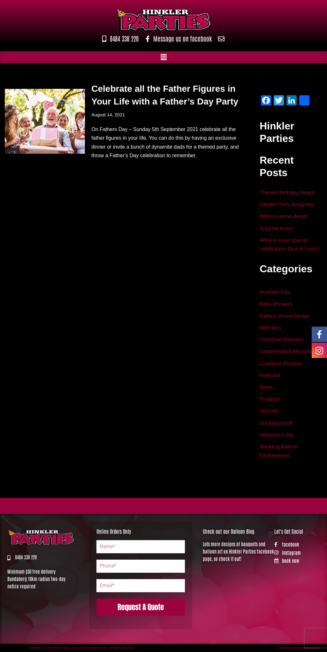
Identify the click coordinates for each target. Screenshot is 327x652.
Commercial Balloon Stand (290, 351)
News (266, 387)
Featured (270, 375)
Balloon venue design (284, 216)
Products (270, 399)
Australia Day (275, 292)
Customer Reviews (281, 363)
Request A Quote (141, 607)
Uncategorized (276, 423)
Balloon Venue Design (285, 316)
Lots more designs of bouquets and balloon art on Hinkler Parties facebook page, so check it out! (238, 551)
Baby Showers (276, 304)
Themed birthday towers (287, 192)
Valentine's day (277, 435)
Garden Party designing (286, 204)
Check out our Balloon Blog (228, 531)
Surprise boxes (277, 228)
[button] (163, 57)
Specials (269, 411)
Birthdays (270, 327)
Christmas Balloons (282, 339)
